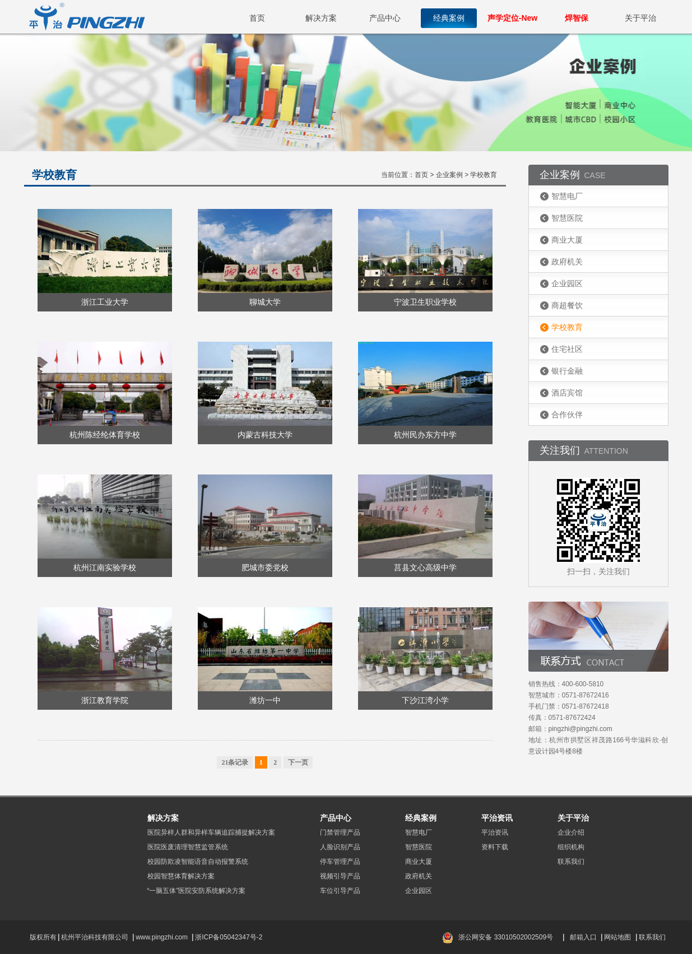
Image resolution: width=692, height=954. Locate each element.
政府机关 (567, 261)
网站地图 (617, 937)
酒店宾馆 (567, 392)
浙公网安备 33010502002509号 (505, 937)
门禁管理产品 (340, 832)
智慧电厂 (567, 196)
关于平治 (640, 17)
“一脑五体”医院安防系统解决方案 (196, 891)
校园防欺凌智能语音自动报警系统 (197, 861)
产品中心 (385, 17)
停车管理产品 (340, 861)
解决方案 (321, 17)
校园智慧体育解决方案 (181, 876)
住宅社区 (567, 349)
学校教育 (567, 327)
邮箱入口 (583, 937)
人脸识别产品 (340, 847)
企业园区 (567, 283)
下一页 (298, 762)
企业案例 (449, 175)
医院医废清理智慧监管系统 (187, 847)
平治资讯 (494, 832)
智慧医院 (567, 217)
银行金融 (567, 370)
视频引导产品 (340, 876)
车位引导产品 (340, 891)
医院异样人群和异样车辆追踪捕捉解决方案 (211, 832)
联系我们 (571, 861)
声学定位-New (512, 17)
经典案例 (449, 17)
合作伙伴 (567, 414)
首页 (257, 17)
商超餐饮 (567, 305)
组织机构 (571, 847)
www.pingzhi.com (162, 937)
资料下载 (494, 847)
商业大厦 (567, 239)
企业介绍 (571, 832)
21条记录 (234, 762)
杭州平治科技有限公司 (94, 937)
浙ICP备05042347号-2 (228, 937)
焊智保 (576, 17)
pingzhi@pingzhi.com (580, 729)
